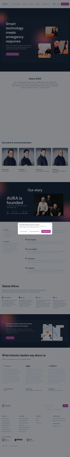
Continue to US (46, 231)
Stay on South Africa (34, 231)
